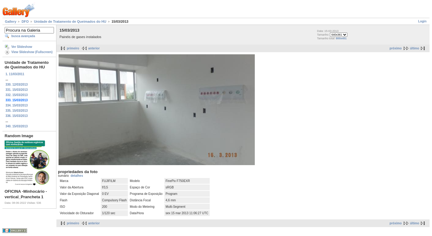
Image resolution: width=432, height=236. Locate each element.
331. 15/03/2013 (17, 89)
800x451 (341, 38)
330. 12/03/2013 (17, 84)
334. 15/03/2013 (17, 105)
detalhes (77, 175)
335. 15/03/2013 (17, 110)
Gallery (10, 21)
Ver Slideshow (21, 46)
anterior (94, 48)
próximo (396, 48)
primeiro (73, 48)
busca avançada (23, 36)
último (414, 48)
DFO (25, 21)
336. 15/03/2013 (17, 116)
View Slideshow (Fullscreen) (31, 52)
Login (422, 21)
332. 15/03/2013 (17, 95)
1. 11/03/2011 (15, 74)
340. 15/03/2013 (17, 126)
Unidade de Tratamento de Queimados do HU (70, 21)
